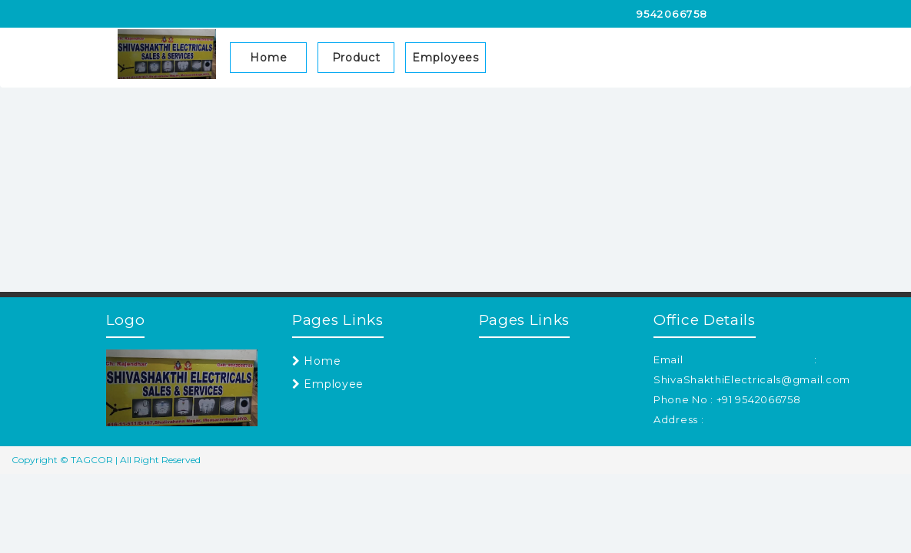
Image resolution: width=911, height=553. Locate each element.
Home (269, 58)
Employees (445, 58)
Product (356, 58)
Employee (328, 384)
